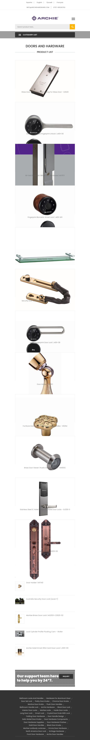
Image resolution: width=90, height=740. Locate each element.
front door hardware (35, 734)
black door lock (63, 707)
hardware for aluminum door (58, 698)
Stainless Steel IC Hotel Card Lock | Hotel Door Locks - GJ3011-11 (45, 509)
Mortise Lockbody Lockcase (34, 728)
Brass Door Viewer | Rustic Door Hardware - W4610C (45, 468)
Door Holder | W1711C (45, 384)
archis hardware (48, 707)
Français (60, 2)
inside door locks (61, 710)
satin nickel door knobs (31, 719)
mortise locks (45, 710)
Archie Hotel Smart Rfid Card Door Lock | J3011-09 (47, 648)
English (39, 2)
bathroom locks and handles (31, 698)
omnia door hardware (57, 728)
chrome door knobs (60, 701)
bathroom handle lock (29, 707)
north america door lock (36, 731)
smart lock (39, 713)
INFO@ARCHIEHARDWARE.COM (38, 7)
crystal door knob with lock (58, 713)
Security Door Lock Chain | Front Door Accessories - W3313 (45, 301)
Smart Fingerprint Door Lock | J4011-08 (45, 342)
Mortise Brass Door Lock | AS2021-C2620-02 (44, 615)
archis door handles (55, 734)
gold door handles (36, 725)
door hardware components (56, 719)
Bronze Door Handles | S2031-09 (45, 551)
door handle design (56, 716)
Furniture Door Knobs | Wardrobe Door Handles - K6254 (45, 426)
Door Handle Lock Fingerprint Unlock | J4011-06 (44, 134)
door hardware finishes (56, 722)
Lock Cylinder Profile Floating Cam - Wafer (44, 632)
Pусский (49, 2)
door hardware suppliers (34, 722)
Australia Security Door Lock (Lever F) (42, 599)
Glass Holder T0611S (45, 259)
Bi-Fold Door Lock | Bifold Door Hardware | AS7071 (45, 175)
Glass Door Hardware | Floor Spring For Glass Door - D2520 (45, 92)
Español (29, 2)
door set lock (26, 701)
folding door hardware (35, 716)
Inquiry (66, 676)
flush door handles (54, 704)
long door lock (26, 713)
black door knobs (54, 725)
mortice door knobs (36, 704)
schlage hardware (56, 731)
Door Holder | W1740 (34, 582)
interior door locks (29, 710)
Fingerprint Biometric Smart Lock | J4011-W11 (45, 217)
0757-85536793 (59, 7)
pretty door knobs (42, 701)
